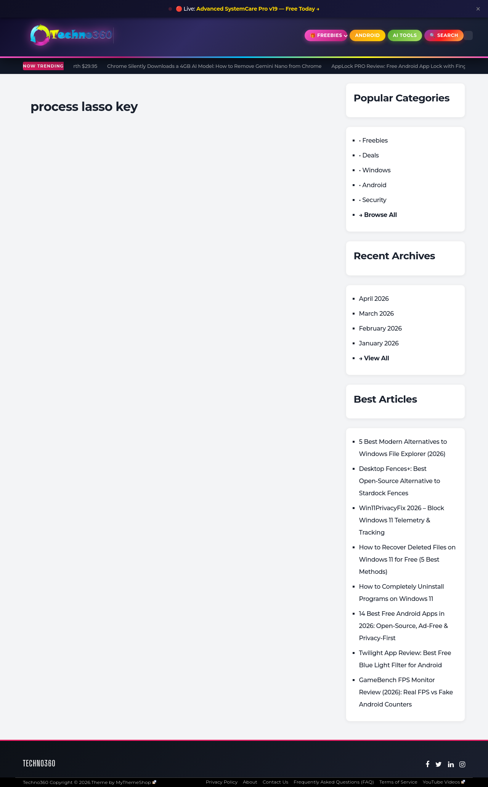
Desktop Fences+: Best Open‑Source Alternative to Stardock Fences (399, 481)
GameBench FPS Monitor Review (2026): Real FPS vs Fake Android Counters (406, 692)
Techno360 (39, 763)
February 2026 (380, 328)
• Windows (375, 170)
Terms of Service (398, 782)
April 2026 (374, 298)
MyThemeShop (136, 782)
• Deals (369, 155)
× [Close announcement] (478, 9)
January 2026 (379, 343)
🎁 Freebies (326, 35)
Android (367, 35)
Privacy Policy (222, 782)
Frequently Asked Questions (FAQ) (334, 782)
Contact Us (275, 782)
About (250, 782)
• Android (373, 185)
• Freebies (373, 140)
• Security (373, 200)
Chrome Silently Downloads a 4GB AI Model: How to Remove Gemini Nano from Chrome (217, 66)
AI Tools (405, 35)
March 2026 (376, 313)
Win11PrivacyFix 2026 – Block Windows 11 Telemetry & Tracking (401, 520)
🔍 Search (444, 35)
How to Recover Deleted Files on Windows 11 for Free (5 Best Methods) (407, 559)
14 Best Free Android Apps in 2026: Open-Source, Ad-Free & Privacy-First (403, 626)
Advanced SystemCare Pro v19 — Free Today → (257, 8)
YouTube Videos (444, 782)
